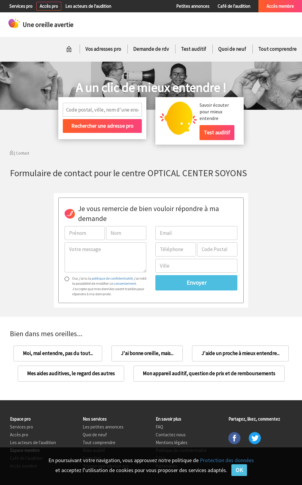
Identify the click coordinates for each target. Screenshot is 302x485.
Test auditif (193, 49)
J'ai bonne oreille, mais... (147, 353)
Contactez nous (171, 434)
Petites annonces (192, 6)
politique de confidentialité (112, 278)
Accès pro (49, 6)
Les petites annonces (103, 427)
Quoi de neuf (232, 49)
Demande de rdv (151, 49)
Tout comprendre (277, 49)
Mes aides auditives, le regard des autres (71, 373)
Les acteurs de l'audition (88, 6)
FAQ (159, 427)
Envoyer (196, 282)
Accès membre (280, 6)
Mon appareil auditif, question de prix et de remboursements (209, 373)
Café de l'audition (234, 6)
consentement (125, 283)
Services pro (20, 6)
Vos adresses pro (103, 49)
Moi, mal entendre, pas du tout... (58, 353)
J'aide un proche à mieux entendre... (240, 353)
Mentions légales (172, 442)
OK (239, 470)
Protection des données (227, 460)
